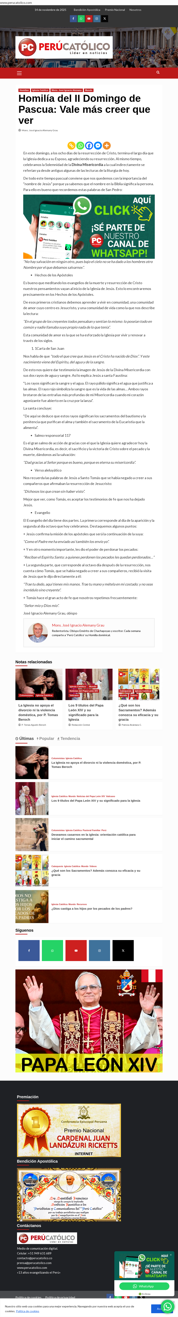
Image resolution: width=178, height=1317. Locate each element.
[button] (19, 73)
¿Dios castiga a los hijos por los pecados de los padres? (91, 908)
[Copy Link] (71, 146)
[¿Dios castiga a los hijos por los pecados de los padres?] (31, 906)
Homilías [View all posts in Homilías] (24, 90)
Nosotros (135, 9)
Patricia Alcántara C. (132, 725)
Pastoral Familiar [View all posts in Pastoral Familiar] (92, 830)
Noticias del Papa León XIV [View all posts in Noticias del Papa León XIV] (84, 691)
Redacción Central (81, 725)
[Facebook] (89, 146)
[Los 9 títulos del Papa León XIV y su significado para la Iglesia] (31, 798)
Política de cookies (27, 1311)
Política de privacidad (60, 1297)
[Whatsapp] (80, 146)
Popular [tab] (46, 738)
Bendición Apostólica (87, 9)
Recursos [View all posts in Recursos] (82, 904)
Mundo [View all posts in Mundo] (88, 90)
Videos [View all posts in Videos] (134, 695)
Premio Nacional (115, 9)
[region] (89, 1307)
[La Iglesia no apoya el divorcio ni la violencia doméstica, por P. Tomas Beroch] (38, 684)
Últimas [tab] (26, 738)
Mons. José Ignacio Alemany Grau (40, 130)
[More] (107, 146)
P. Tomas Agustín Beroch (34, 725)
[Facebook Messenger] (98, 146)
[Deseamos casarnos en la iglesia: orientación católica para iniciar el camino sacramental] (31, 834)
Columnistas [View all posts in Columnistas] (26, 695)
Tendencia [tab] (69, 738)
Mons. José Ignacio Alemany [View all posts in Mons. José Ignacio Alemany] (67, 90)
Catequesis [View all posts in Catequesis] (126, 691)
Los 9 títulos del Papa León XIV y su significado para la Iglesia (95, 800)
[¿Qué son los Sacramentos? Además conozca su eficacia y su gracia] (139, 684)
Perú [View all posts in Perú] (104, 830)
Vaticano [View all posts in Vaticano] (74, 695)
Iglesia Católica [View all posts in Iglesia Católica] (40, 90)
